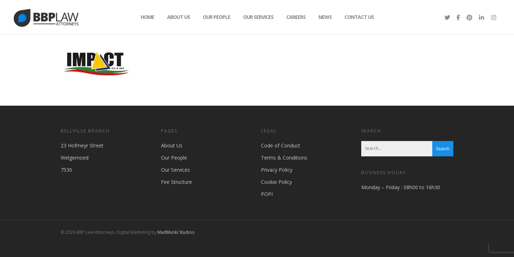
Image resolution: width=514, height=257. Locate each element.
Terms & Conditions (284, 157)
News (325, 17)
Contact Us (359, 17)
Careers (296, 17)
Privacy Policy (276, 169)
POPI (267, 194)
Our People (216, 17)
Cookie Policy (276, 181)
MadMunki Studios (175, 232)
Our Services (258, 17)
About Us (178, 17)
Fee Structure (176, 181)
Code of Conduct (280, 145)
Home (147, 17)
